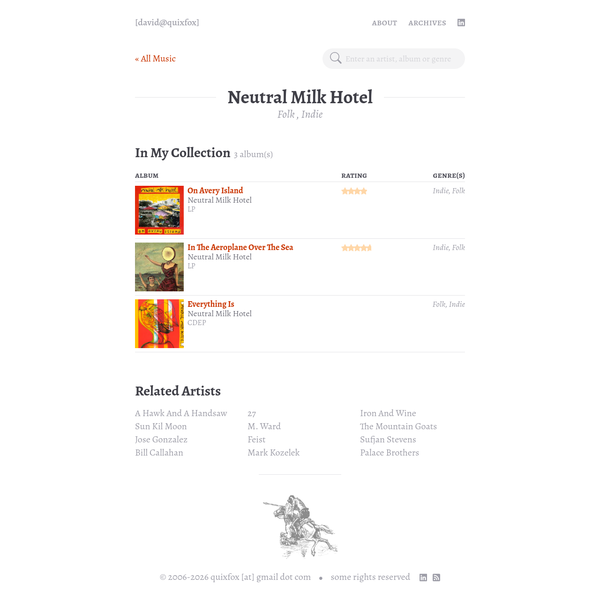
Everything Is (211, 304)
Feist (257, 439)
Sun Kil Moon (161, 426)
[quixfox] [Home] (167, 22)
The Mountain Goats (398, 426)
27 (252, 413)
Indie (311, 114)
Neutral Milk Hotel (220, 199)
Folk (286, 114)
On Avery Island (215, 190)
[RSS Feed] (436, 577)
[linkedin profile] (461, 22)
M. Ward (264, 426)
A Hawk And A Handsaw (181, 413)
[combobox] (401, 58)
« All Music (155, 58)
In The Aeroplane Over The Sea (240, 247)
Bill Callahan (159, 452)
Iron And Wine (388, 413)
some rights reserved (371, 576)
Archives (427, 22)
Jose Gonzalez (161, 439)
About (385, 22)
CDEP (197, 323)
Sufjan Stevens (388, 439)
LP (191, 209)
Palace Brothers (389, 452)
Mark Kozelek (274, 452)
